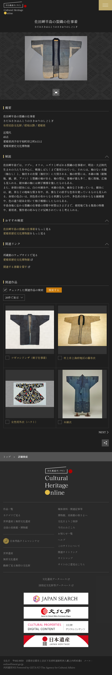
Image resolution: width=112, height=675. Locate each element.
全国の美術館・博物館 (15, 527)
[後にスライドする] (104, 432)
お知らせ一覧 (65, 533)
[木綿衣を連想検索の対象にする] (60, 422)
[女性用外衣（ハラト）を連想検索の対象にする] (7, 422)
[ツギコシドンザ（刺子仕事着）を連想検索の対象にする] (7, 358)
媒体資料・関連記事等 (70, 509)
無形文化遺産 (10, 559)
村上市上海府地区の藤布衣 (80, 358)
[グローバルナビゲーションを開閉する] (105, 5)
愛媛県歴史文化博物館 (16, 233)
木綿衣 (68, 422)
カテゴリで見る (11, 515)
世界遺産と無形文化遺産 (16, 521)
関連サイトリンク (68, 552)
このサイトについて (69, 546)
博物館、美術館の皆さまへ (73, 515)
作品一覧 (8, 509)
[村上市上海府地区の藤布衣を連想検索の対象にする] (60, 358)
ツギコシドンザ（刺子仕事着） (29, 358)
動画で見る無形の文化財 (16, 565)
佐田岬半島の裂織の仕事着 (19, 229)
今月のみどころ (66, 527)
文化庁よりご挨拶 (68, 521)
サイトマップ (65, 558)
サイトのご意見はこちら (71, 564)
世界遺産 (8, 553)
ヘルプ (61, 540)
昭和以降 (29, 125)
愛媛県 (41, 125)
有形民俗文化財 (12, 125)
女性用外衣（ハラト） (24, 422)
